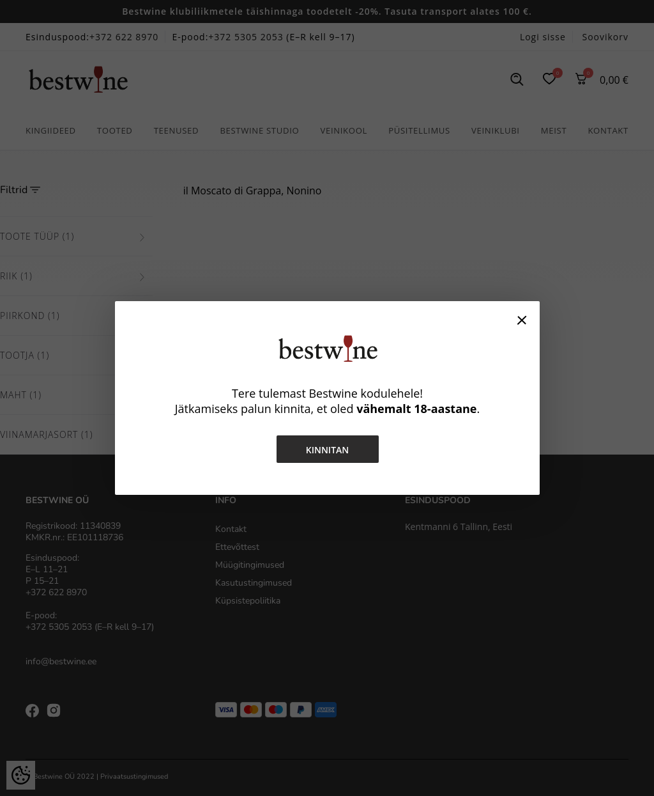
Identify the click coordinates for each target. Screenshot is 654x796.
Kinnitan (327, 450)
